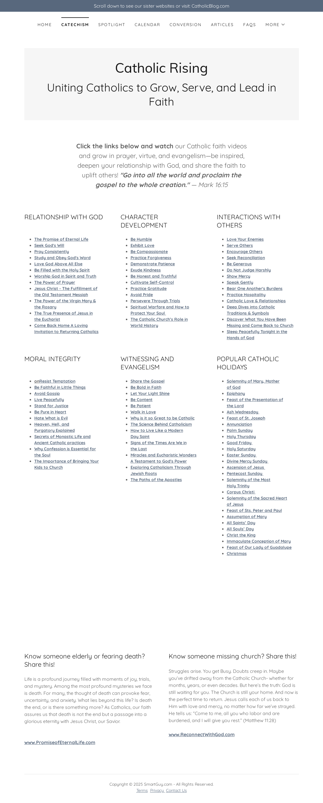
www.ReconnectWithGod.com (202, 734)
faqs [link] (249, 24)
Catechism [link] (75, 24)
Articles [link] (222, 24)
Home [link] (45, 24)
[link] (161, 71)
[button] (275, 24)
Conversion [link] (186, 24)
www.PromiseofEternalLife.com (59, 742)
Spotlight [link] (111, 24)
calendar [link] (147, 24)
